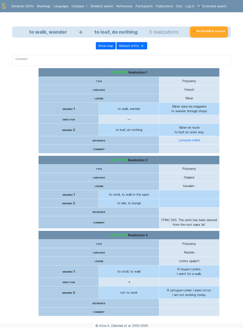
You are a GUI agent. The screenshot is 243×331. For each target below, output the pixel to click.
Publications (164, 6)
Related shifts (132, 46)
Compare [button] (78, 6)
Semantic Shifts (22, 6)
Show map (105, 46)
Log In (189, 6)
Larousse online (189, 140)
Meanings (43, 6)
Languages (61, 6)
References (124, 6)
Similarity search (101, 6)
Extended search (211, 6)
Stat (179, 6)
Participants (144, 6)
